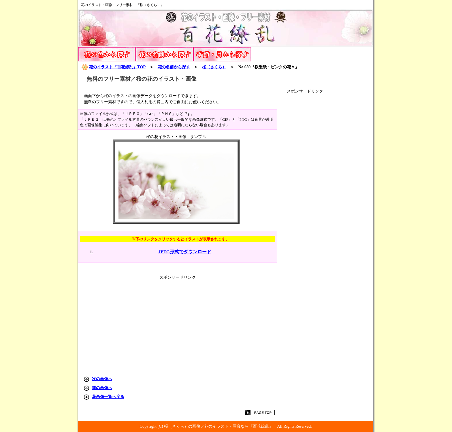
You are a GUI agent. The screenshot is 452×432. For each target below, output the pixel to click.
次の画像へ (102, 378)
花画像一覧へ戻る (108, 396)
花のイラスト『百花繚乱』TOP (113, 67)
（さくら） (214, 67)
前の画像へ (102, 387)
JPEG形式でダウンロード (184, 251)
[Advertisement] (330, 180)
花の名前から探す (174, 67)
